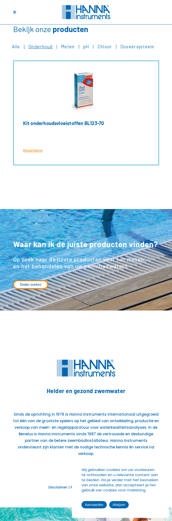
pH (86, 46)
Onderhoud (40, 46)
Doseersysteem (137, 46)
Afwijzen (119, 505)
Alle (16, 46)
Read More (33, 150)
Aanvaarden (94, 505)
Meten (68, 46)
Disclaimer (57, 487)
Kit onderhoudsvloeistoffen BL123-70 (63, 123)
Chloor (105, 46)
